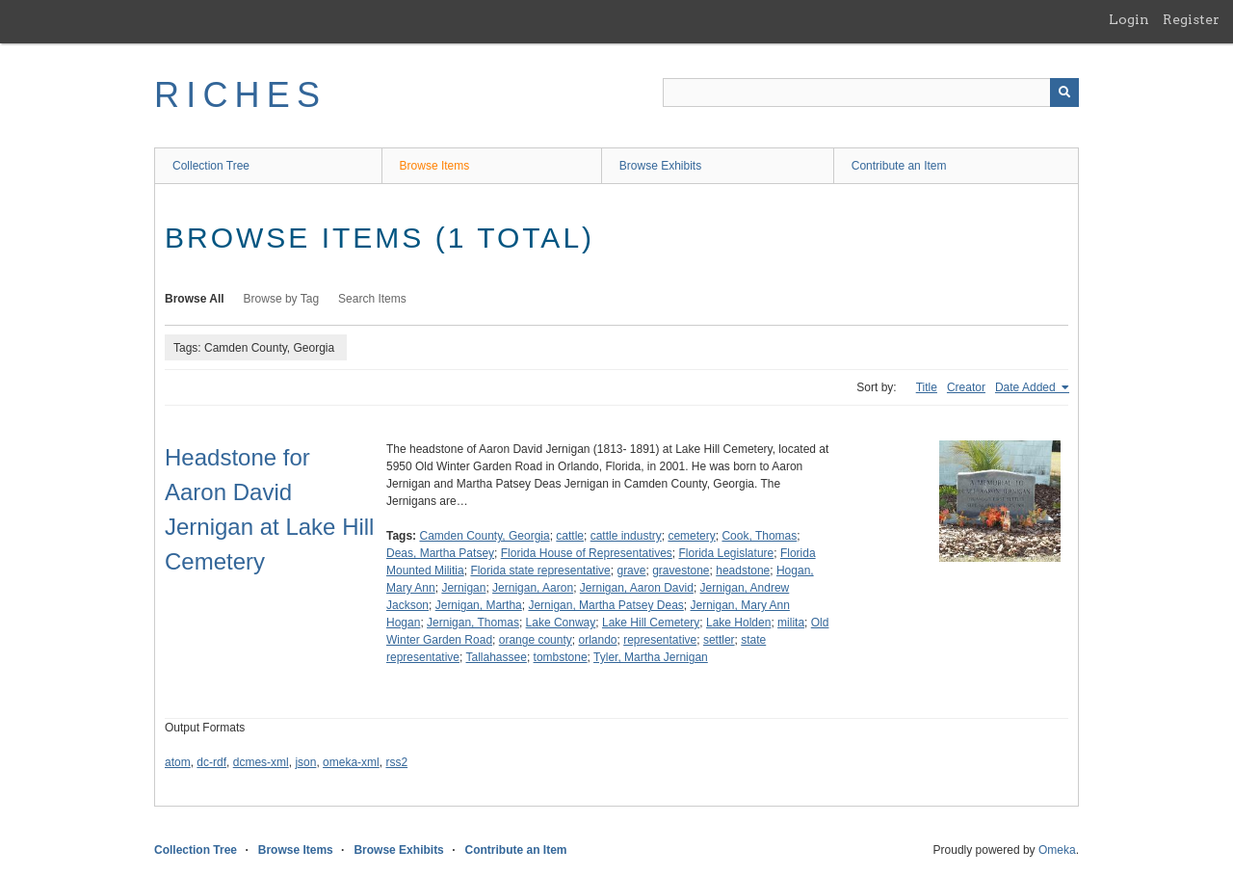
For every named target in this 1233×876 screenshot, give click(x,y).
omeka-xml (351, 762)
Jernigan (463, 588)
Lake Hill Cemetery (650, 622)
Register (1191, 19)
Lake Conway (561, 622)
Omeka (1057, 850)
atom (178, 762)
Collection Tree (210, 166)
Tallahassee (496, 657)
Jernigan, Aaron (532, 588)
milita (790, 622)
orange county (535, 640)
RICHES (240, 95)
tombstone (561, 657)
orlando (597, 640)
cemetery (691, 536)
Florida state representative (540, 570)
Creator (966, 387)
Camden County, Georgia (484, 536)
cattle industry (626, 536)
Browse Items (435, 166)
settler (719, 640)
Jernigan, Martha (478, 605)
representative (659, 640)
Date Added (1027, 387)
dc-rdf (211, 762)
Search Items (372, 298)
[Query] (871, 92)
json (305, 762)
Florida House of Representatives (586, 553)
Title (926, 387)
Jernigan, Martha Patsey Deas (605, 605)
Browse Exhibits (660, 166)
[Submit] (1064, 92)
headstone (743, 570)
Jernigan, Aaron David (637, 588)
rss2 (396, 762)
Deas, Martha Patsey (440, 553)
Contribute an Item (899, 166)
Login (1129, 19)
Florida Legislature (726, 553)
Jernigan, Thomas (473, 622)
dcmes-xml (261, 762)
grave (630, 570)
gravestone (680, 570)
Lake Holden (738, 622)
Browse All (194, 298)
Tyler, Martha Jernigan (650, 657)
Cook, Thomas (759, 536)
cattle (570, 536)
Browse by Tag (282, 298)
